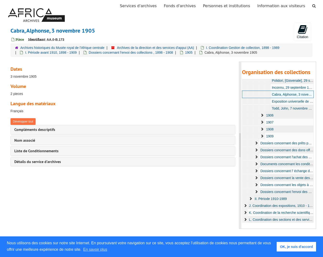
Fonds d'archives (180, 6)
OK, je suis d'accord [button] (296, 247)
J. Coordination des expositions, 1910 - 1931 (282, 206)
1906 (269, 115)
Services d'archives (138, 6)
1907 (269, 122)
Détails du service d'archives (37, 161)
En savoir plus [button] (95, 249)
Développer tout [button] (23, 121)
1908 (269, 129)
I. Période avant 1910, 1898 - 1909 (51, 52)
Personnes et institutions (226, 6)
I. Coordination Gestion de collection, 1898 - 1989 (242, 48)
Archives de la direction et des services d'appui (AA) (155, 48)
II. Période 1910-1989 (270, 199)
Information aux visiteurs (281, 6)
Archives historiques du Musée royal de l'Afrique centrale (62, 48)
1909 (269, 136)
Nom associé (24, 140)
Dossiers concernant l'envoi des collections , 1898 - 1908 (131, 52)
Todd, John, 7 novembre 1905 (294, 108)
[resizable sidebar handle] (240, 145)
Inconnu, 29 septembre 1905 (293, 87)
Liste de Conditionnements (36, 150)
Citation (302, 31)
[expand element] (262, 115)
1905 (189, 52)
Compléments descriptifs (34, 129)
